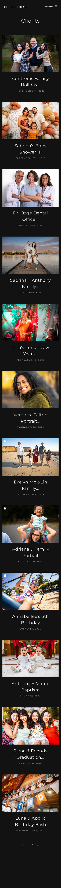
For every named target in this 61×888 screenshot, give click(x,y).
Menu (51, 6)
